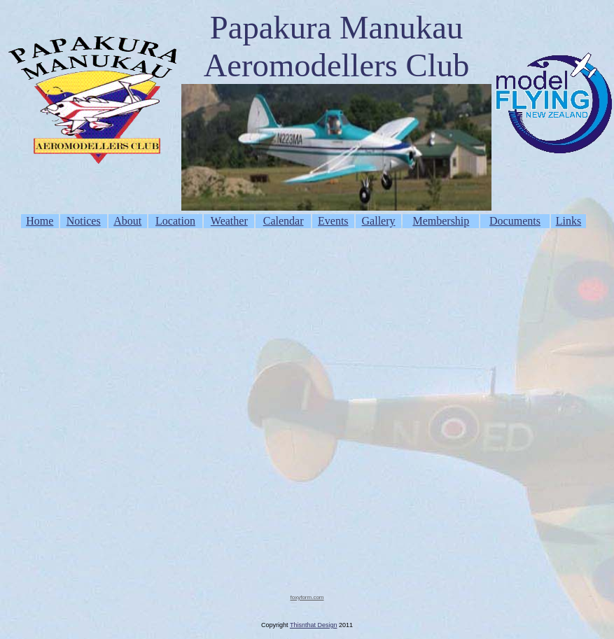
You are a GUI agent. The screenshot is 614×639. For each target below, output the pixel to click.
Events (333, 221)
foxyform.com (306, 597)
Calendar (283, 221)
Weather (229, 221)
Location (175, 221)
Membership (440, 221)
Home (39, 221)
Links (568, 221)
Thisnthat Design (313, 625)
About (127, 221)
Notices (84, 221)
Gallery (379, 221)
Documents (514, 221)
